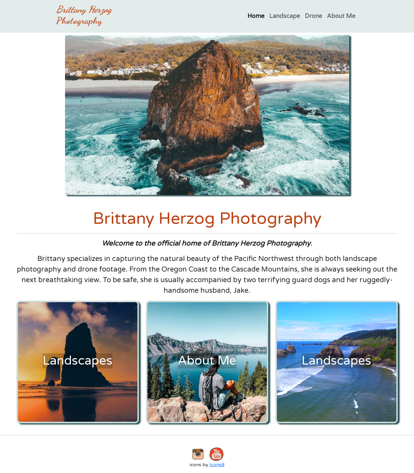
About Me (341, 16)
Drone (313, 16)
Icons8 (217, 465)
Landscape (284, 16)
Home (256, 16)
